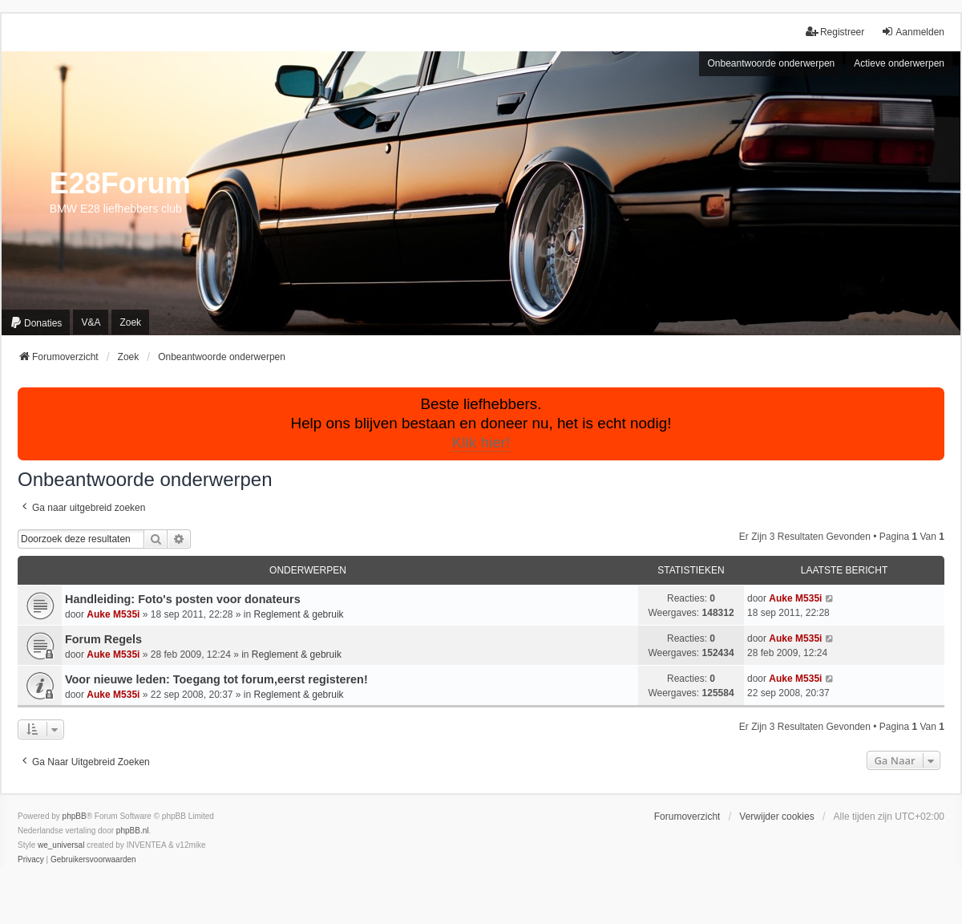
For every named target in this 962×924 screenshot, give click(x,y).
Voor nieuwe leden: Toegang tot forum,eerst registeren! (216, 679)
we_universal (61, 845)
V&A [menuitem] (90, 322)
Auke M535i (113, 614)
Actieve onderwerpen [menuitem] (899, 63)
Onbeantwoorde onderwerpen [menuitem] (771, 63)
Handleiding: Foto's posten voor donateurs (183, 599)
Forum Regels (103, 639)
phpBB (75, 816)
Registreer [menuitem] (835, 32)
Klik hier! (481, 442)
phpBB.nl (132, 830)
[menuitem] (36, 322)
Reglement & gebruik (299, 614)
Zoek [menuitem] (130, 322)
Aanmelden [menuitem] (912, 32)
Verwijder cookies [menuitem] (776, 816)
